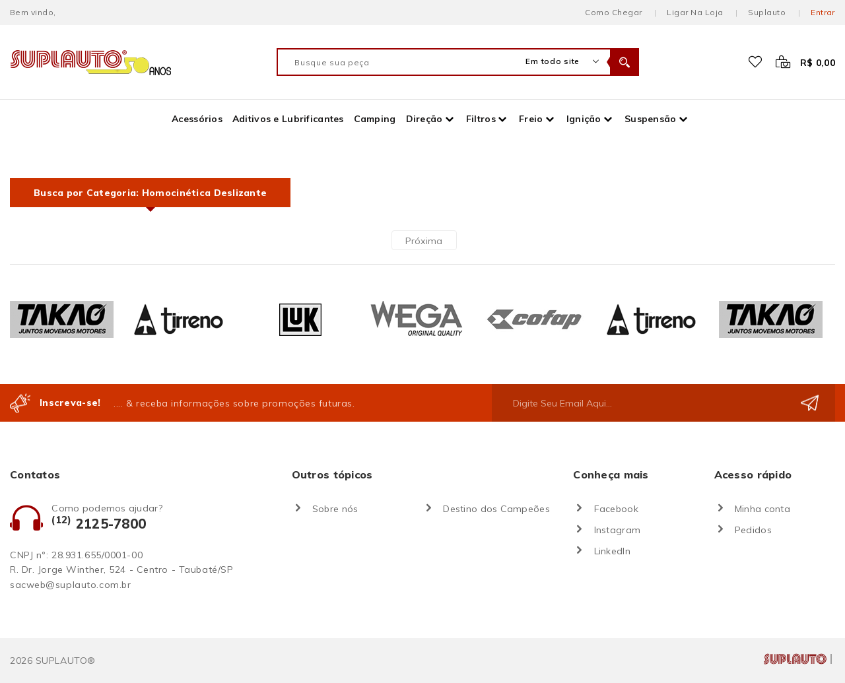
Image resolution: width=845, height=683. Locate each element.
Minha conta (762, 509)
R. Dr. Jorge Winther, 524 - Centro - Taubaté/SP (121, 569)
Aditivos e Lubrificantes (288, 119)
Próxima (424, 241)
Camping (375, 119)
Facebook (616, 509)
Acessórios (197, 119)
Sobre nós (335, 509)
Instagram (617, 530)
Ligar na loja (695, 12)
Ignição (583, 119)
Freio (531, 119)
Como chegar (613, 12)
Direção (424, 119)
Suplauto (767, 12)
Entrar (823, 12)
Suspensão (651, 119)
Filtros (481, 119)
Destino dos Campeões (496, 509)
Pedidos (753, 530)
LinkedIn (612, 551)
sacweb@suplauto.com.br (70, 585)
